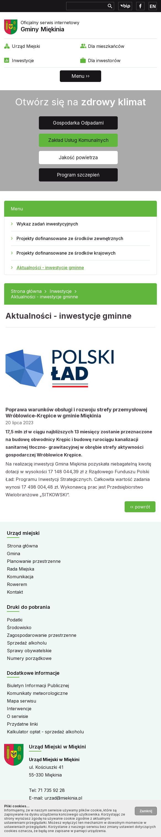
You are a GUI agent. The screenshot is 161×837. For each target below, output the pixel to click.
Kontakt (15, 592)
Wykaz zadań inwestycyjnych (47, 224)
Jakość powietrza (78, 157)
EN (153, 6)
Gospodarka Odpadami (78, 123)
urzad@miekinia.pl (63, 798)
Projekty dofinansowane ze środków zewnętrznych (70, 238)
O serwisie (17, 716)
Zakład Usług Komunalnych (78, 140)
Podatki (14, 620)
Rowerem (17, 584)
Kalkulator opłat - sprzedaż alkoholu (45, 731)
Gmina (13, 553)
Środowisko (19, 627)
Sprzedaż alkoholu (27, 643)
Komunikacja (20, 576)
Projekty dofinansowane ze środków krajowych (66, 253)
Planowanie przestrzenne (34, 561)
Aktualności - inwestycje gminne (50, 267)
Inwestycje (23, 60)
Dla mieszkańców (106, 46)
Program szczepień (78, 175)
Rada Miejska (20, 569)
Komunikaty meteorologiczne (37, 693)
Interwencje (19, 708)
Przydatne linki (22, 724)
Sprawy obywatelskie (29, 650)
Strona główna (26, 291)
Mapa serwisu (21, 701)
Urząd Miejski (26, 46)
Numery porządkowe (29, 658)
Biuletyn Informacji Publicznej (38, 685)
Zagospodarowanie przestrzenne (41, 635)
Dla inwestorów (104, 60)
